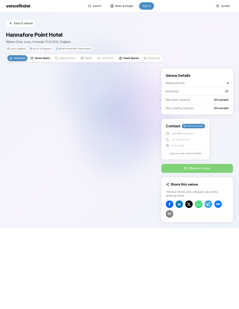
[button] (185, 139)
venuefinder (18, 6)
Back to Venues (21, 23)
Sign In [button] (146, 6)
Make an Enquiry (197, 168)
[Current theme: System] (223, 6)
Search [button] (94, 6)
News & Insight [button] (121, 6)
